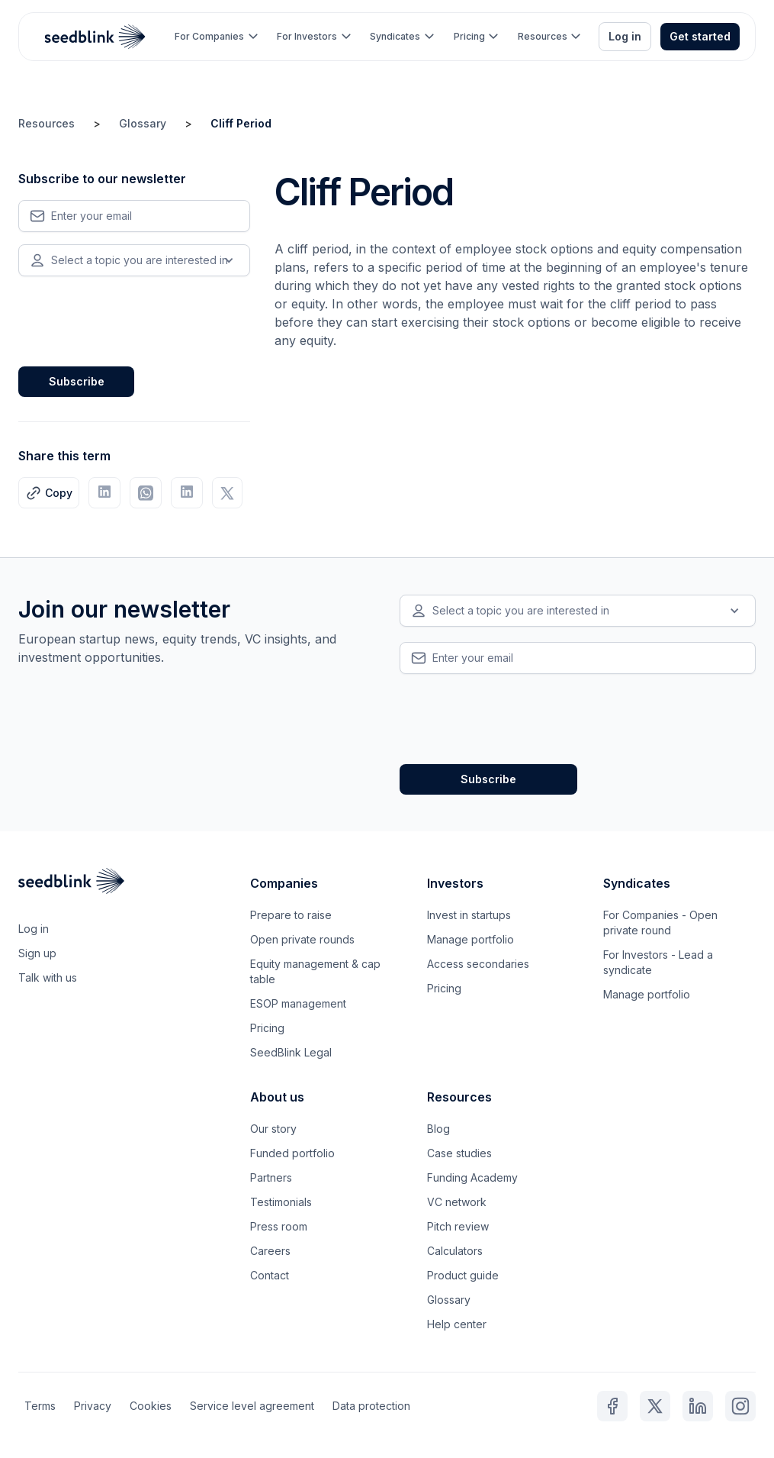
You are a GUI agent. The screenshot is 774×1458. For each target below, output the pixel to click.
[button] (215, 36)
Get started (700, 36)
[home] (95, 36)
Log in (625, 36)
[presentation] (134, 318)
